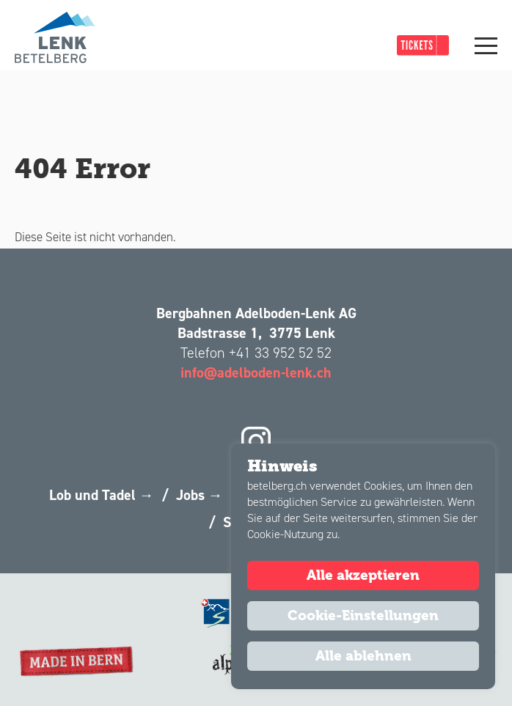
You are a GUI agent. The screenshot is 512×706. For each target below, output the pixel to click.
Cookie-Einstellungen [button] (363, 616)
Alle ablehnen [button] (363, 656)
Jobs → (199, 494)
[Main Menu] (486, 45)
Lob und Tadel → (101, 494)
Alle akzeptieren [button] (363, 575)
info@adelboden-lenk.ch (256, 372)
